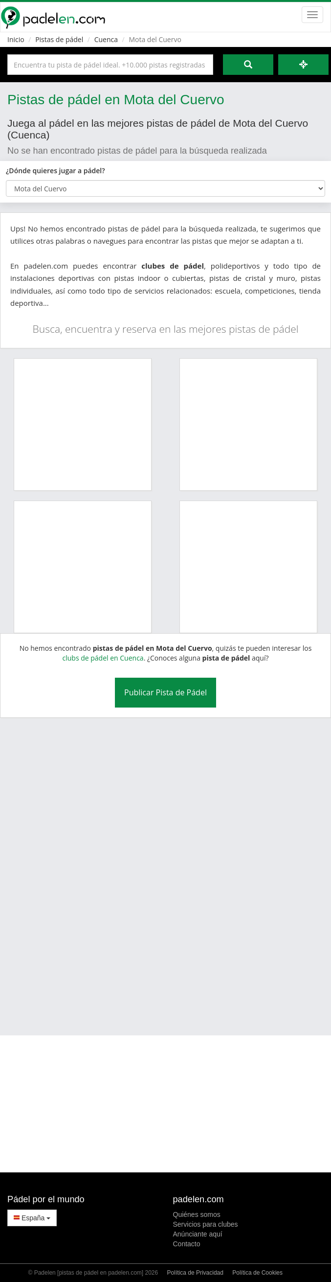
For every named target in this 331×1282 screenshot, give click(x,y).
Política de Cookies (257, 1272)
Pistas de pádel (59, 39)
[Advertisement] (151, 870)
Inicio (15, 39)
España (32, 1218)
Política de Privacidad (195, 1272)
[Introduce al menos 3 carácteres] (110, 64)
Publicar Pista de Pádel (165, 692)
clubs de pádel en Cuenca (102, 658)
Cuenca (106, 39)
